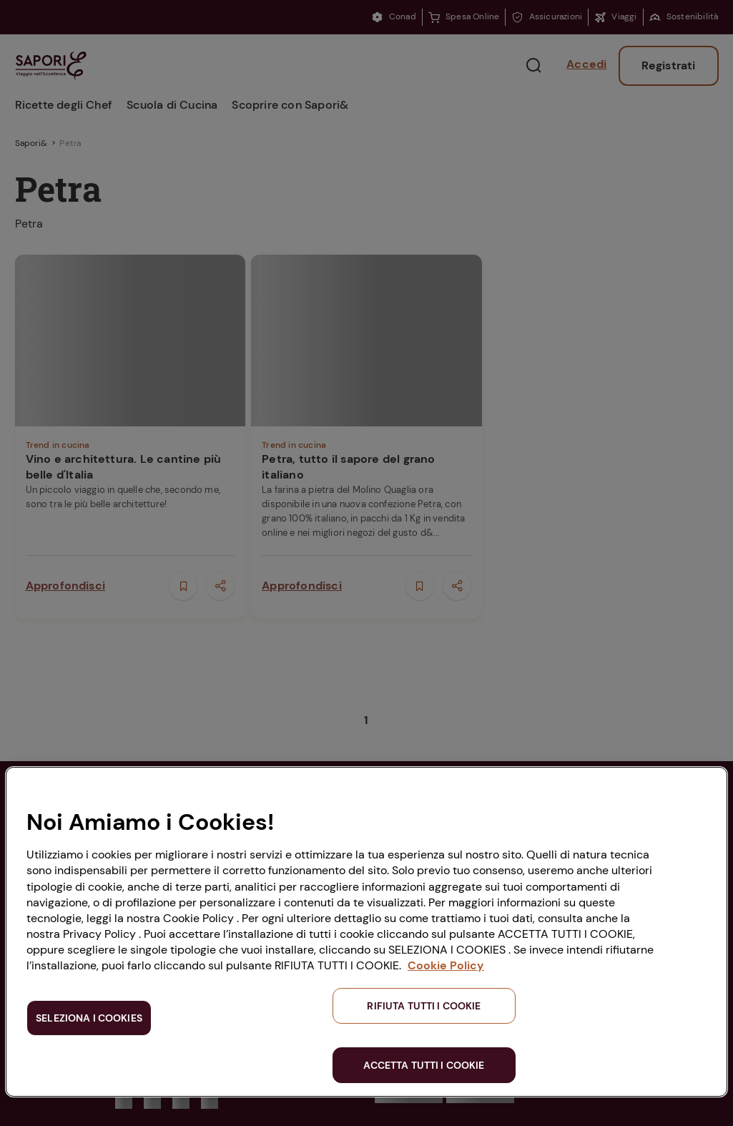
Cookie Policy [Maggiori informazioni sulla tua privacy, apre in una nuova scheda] (446, 965)
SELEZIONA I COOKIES (89, 1018)
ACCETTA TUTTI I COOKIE (423, 1065)
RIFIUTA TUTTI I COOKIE (424, 1005)
